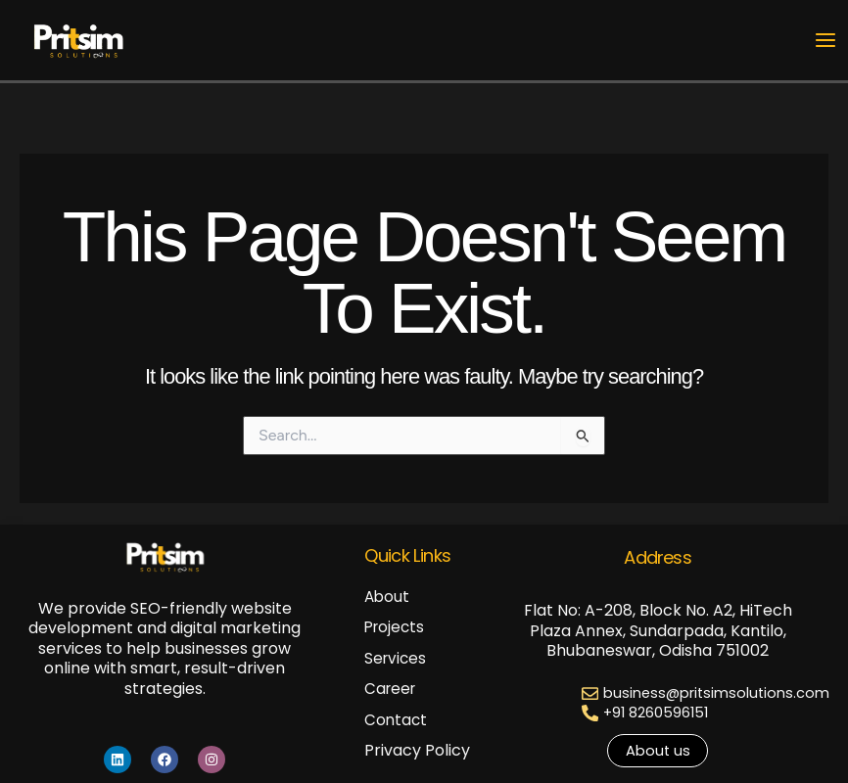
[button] (658, 751)
